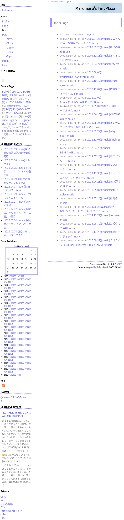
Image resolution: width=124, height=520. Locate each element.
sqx (10, 134)
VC (28, 109)
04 (17, 279)
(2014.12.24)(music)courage (103, 208)
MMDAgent (13, 105)
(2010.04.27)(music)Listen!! (102, 62)
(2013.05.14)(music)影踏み (102, 192)
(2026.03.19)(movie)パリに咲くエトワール (17, 195)
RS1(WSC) (18, 109)
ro (1, 500)
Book (10, 52)
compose (14, 116)
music (95, 42)
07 (10, 276)
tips (18, 134)
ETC (2, 518)
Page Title (93, 34)
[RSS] (119, 255)
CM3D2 (16, 91)
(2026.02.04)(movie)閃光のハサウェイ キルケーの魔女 (17, 223)
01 (10, 279)
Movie (10, 39)
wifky (93, 258)
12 (23, 276)
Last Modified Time (71, 34)
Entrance (54, 1)
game (14, 120)
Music (10, 43)
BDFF (5, 91)
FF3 (11, 95)
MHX (19, 102)
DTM (2, 507)
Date (4, 34)
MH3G (5, 98)
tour (27, 134)
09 (15, 276)
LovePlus (21, 95)
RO (7, 109)
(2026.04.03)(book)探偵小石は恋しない (17, 188)
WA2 (8, 113)
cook (25, 116)
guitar (27, 120)
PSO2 (26, 105)
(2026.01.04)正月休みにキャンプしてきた (17, 233)
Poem (5, 60)
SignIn (68, 1)
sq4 (24, 130)
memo (21, 123)
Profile (6, 21)
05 (20, 279)
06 (23, 279)
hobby (10, 123)
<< (16, 246)
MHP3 (9, 102)
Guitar (4, 496)
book (17, 113)
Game (10, 47)
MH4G (25, 98)
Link (4, 65)
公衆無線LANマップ (11, 510)
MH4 (15, 98)
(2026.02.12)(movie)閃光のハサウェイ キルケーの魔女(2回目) (17, 212)
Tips (9, 56)
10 (17, 276)
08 (12, 276)
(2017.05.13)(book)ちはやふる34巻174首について (16, 414)
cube (5, 120)
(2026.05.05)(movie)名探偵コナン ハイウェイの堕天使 (17, 171)
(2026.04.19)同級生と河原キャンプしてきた (17, 180)
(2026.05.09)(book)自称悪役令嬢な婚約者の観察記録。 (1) (17, 152)
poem (12, 130)
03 (15, 279)
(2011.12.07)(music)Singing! (103, 135)
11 (20, 276)
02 (12, 279)
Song (5, 25)
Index (61, 1)
